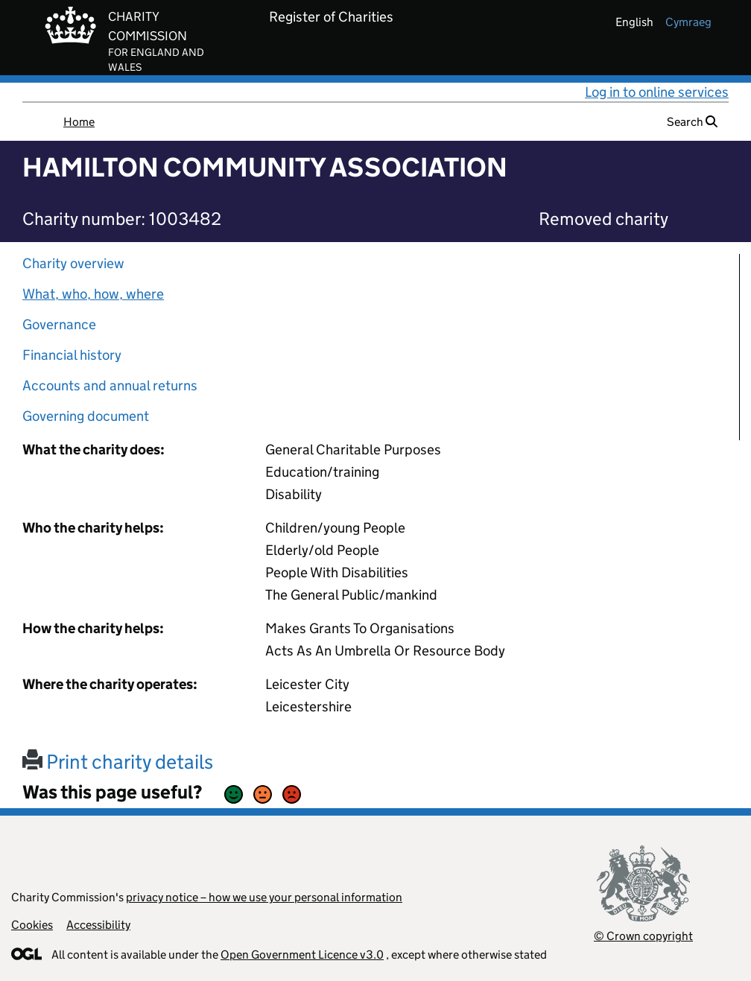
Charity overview (73, 263)
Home (79, 122)
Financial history (71, 354)
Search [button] (692, 122)
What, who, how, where (93, 293)
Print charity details (117, 761)
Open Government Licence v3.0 (302, 954)
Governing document (85, 416)
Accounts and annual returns (109, 385)
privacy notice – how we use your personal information (264, 897)
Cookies (32, 925)
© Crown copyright (643, 936)
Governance (59, 324)
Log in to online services (657, 92)
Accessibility (98, 925)
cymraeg (688, 22)
